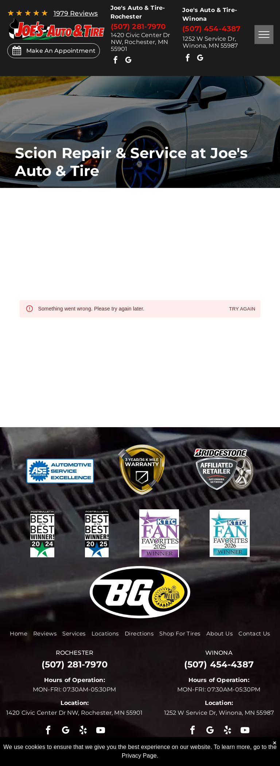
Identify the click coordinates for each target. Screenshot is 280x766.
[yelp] (83, 731)
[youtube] (101, 731)
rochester (74, 652)
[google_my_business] (128, 61)
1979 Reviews (76, 13)
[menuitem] (18, 633)
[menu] (263, 34)
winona (219, 652)
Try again (242, 309)
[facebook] (115, 61)
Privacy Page (139, 756)
